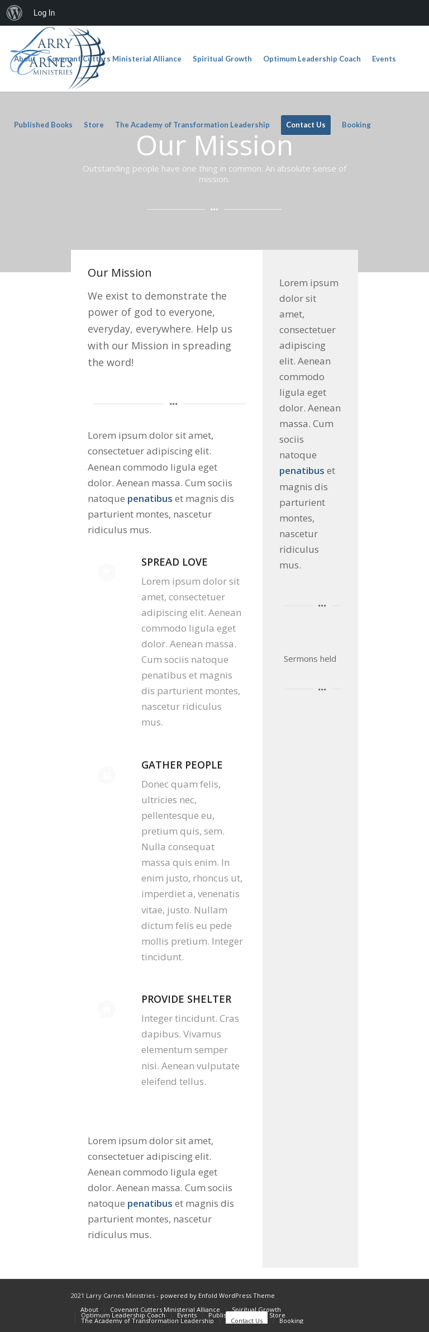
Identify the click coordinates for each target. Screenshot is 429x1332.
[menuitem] (14, 13)
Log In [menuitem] (44, 12)
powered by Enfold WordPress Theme (217, 1295)
